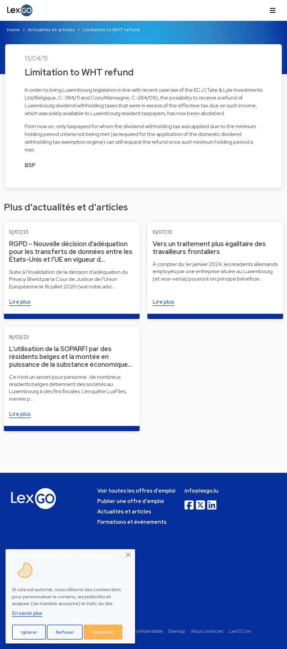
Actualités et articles (51, 30)
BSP (30, 165)
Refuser (65, 632)
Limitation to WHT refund (111, 30)
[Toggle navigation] (273, 10)
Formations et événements (132, 522)
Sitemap (176, 631)
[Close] (128, 555)
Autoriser (103, 632)
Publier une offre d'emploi (130, 501)
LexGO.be (240, 631)
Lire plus (20, 301)
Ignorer (29, 632)
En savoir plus (27, 613)
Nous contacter (207, 631)
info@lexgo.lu (201, 490)
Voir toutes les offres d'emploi (136, 490)
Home (13, 30)
